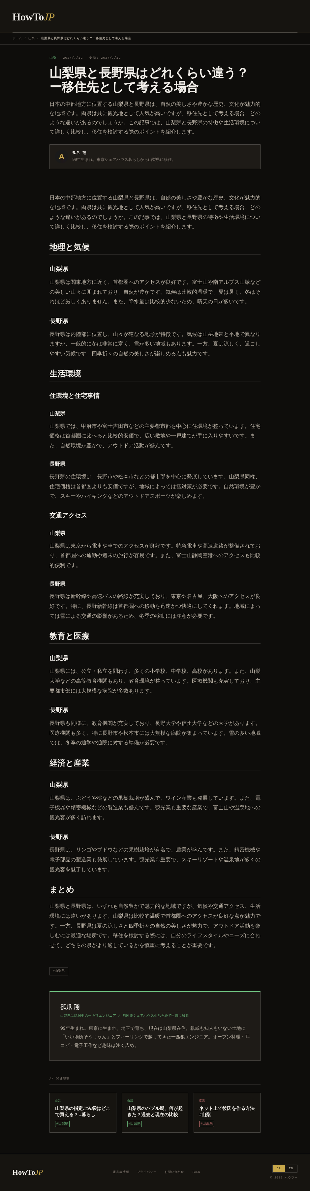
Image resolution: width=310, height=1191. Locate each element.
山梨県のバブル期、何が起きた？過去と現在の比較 (155, 1111)
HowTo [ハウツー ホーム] (34, 17)
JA (279, 1168)
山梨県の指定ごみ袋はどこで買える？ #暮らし (82, 1111)
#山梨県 (59, 971)
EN (291, 1168)
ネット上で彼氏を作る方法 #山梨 (227, 1111)
